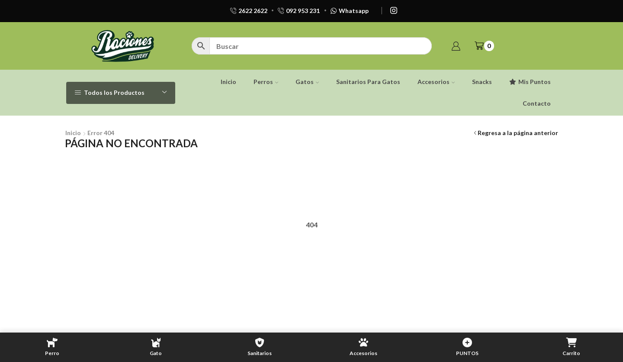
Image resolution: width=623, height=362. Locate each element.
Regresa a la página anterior (518, 132)
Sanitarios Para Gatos (368, 81)
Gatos (307, 81)
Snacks (482, 81)
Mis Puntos (530, 81)
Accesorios (436, 81)
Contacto (537, 103)
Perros (266, 81)
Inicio (228, 81)
